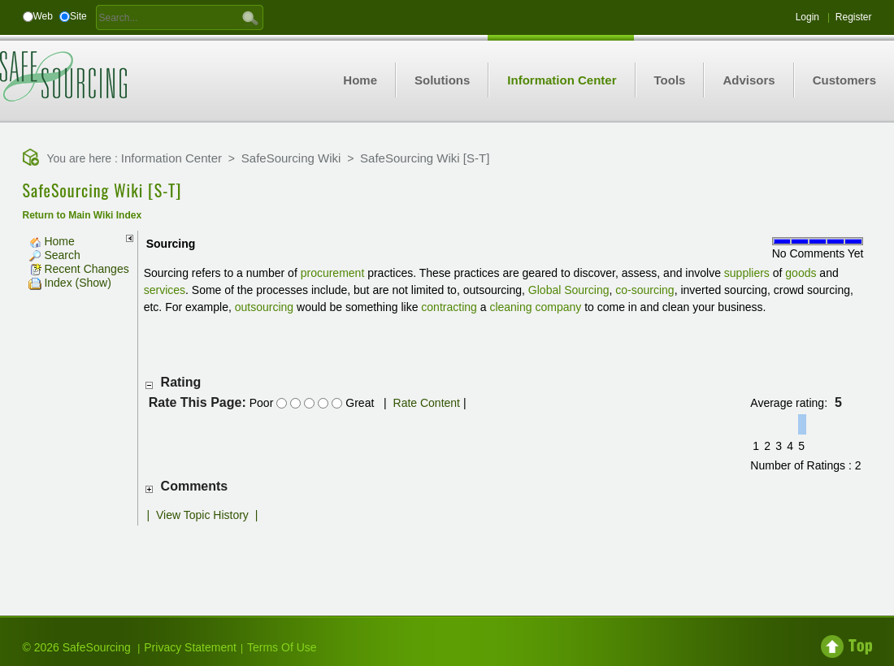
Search (54, 255)
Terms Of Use (282, 647)
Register (853, 17)
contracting (448, 307)
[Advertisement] (447, 558)
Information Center (171, 158)
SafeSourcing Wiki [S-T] (424, 158)
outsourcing (264, 307)
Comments (194, 486)
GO (250, 17)
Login (807, 17)
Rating (181, 382)
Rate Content (427, 402)
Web (43, 16)
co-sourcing (644, 289)
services (164, 289)
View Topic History (202, 514)
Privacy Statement (190, 647)
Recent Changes (78, 268)
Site (78, 16)
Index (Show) (69, 282)
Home (51, 241)
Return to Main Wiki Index (82, 215)
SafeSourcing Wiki (291, 158)
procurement (333, 272)
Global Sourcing (569, 289)
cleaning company (535, 307)
